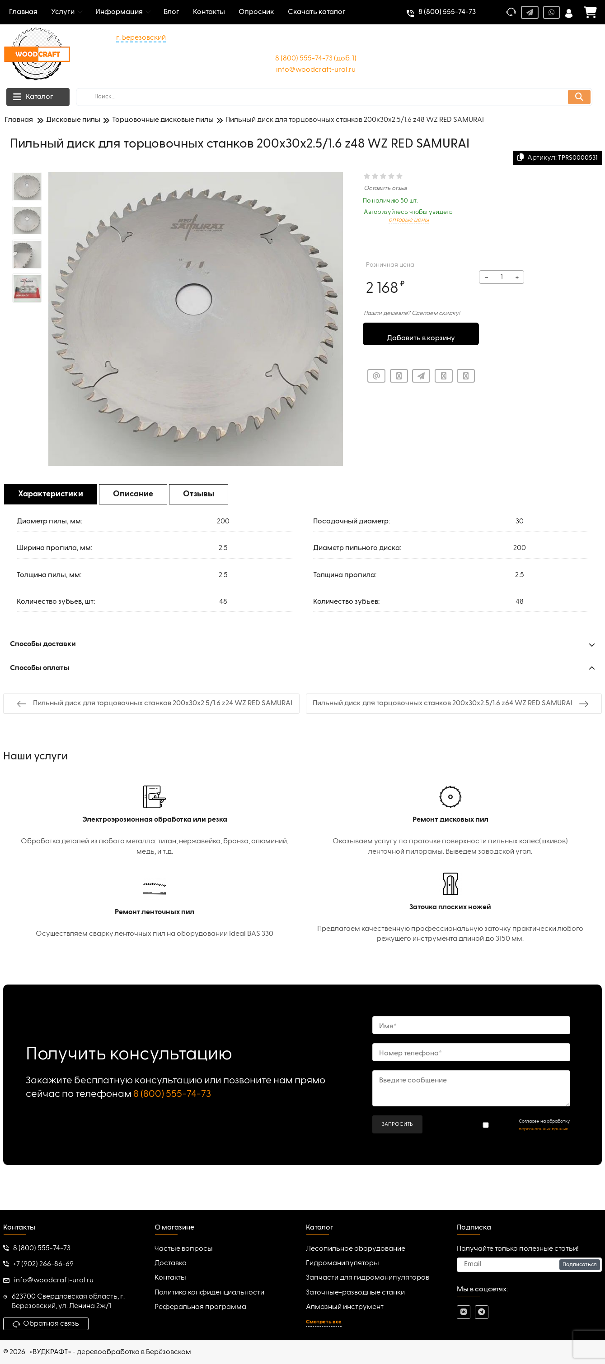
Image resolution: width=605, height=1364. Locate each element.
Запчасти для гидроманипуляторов (367, 1277)
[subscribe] (529, 1265)
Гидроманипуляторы (342, 1263)
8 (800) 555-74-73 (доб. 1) (315, 58)
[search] (334, 97)
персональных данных (543, 1129)
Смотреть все (324, 1322)
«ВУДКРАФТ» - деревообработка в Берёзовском (110, 1352)
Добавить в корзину (421, 335)
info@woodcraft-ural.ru (316, 70)
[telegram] (481, 1312)
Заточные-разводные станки (355, 1292)
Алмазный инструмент (345, 1307)
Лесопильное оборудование (355, 1249)
